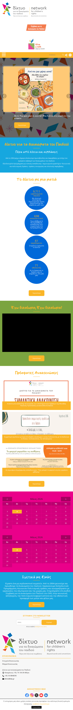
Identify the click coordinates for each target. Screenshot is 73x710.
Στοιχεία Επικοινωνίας (10, 661)
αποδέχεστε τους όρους (41, 626)
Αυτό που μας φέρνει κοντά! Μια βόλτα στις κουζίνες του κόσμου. (42, 117)
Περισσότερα (22, 125)
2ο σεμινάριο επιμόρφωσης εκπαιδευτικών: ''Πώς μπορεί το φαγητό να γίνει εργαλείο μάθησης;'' (37, 471)
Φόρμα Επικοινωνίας (9, 664)
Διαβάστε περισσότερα (41, 704)
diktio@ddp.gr (8, 679)
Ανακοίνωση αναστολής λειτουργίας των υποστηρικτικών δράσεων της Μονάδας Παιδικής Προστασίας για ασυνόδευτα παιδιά (36, 404)
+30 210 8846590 (9, 676)
